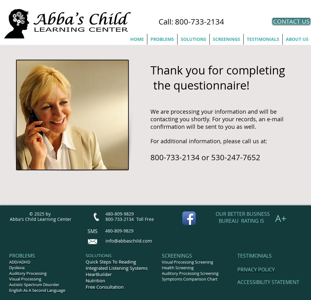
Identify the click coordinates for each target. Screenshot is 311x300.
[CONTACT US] (291, 21)
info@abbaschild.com (128, 240)
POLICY (266, 269)
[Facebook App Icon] (189, 218)
